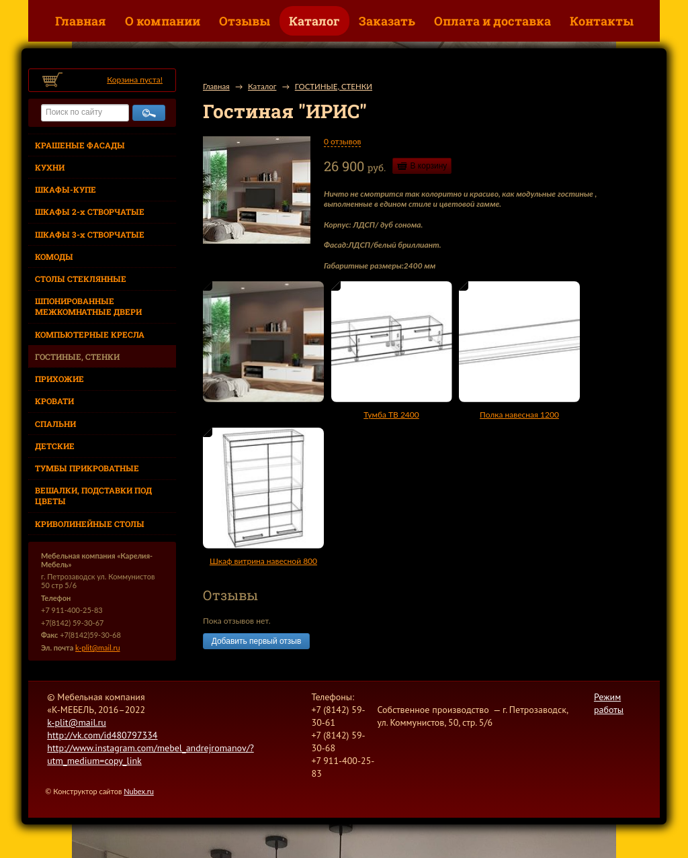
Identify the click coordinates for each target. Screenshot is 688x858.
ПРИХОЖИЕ (59, 378)
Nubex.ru (139, 791)
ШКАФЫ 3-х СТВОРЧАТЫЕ (89, 234)
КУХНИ (49, 167)
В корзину (429, 166)
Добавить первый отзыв (256, 641)
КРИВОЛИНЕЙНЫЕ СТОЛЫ (89, 523)
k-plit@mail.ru (97, 647)
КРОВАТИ (54, 400)
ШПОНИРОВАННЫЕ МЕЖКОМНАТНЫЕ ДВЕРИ (88, 306)
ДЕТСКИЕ (55, 445)
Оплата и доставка (492, 21)
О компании (162, 21)
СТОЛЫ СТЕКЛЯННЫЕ (80, 278)
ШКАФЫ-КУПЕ (65, 189)
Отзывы (244, 21)
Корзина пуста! (135, 80)
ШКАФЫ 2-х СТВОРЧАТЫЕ (89, 211)
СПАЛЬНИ (55, 423)
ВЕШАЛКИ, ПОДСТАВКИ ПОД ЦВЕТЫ (93, 495)
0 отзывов (342, 141)
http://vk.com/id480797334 (102, 735)
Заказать (387, 21)
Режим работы (609, 703)
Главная (80, 21)
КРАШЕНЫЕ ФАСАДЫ (80, 145)
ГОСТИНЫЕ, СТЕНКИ (77, 356)
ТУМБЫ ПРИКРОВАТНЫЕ (87, 468)
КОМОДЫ (54, 256)
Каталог (314, 21)
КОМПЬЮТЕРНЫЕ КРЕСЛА (89, 334)
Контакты (602, 21)
